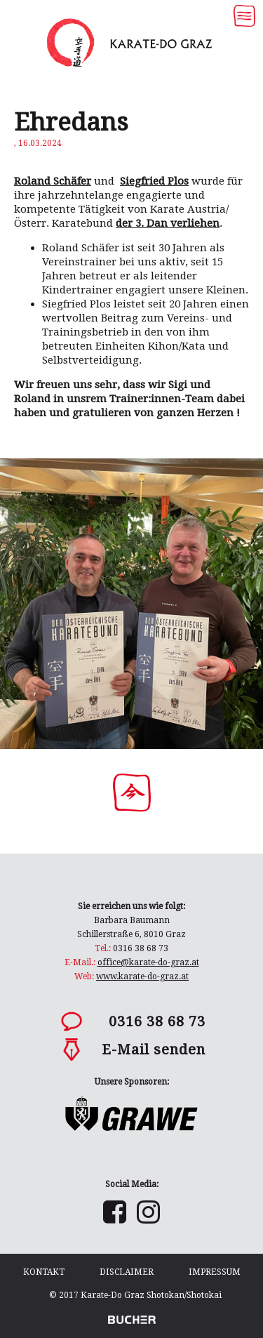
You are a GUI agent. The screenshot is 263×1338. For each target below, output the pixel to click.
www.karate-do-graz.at (142, 976)
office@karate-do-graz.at (148, 962)
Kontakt (44, 1272)
